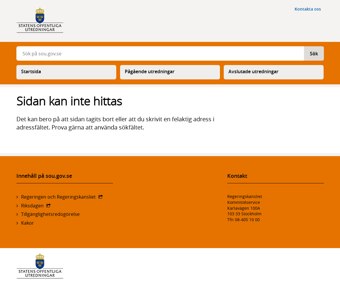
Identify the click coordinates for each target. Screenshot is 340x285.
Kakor (27, 223)
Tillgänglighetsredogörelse (50, 214)
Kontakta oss (308, 9)
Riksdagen (32, 205)
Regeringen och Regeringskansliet (58, 197)
